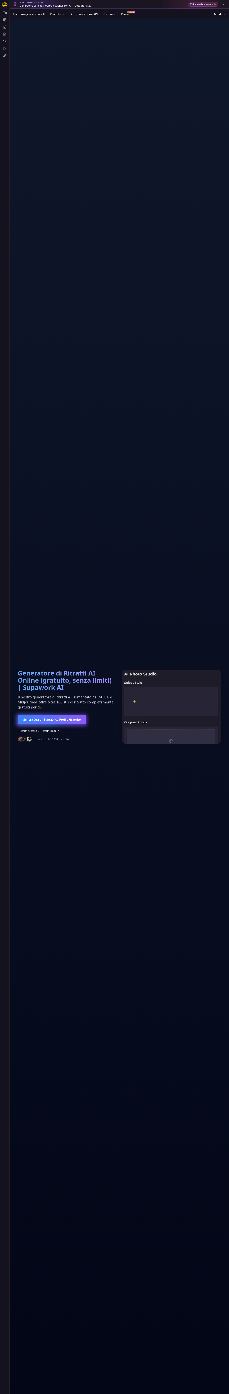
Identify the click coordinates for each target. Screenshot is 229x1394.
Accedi (220, 14)
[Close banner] (223, 4)
